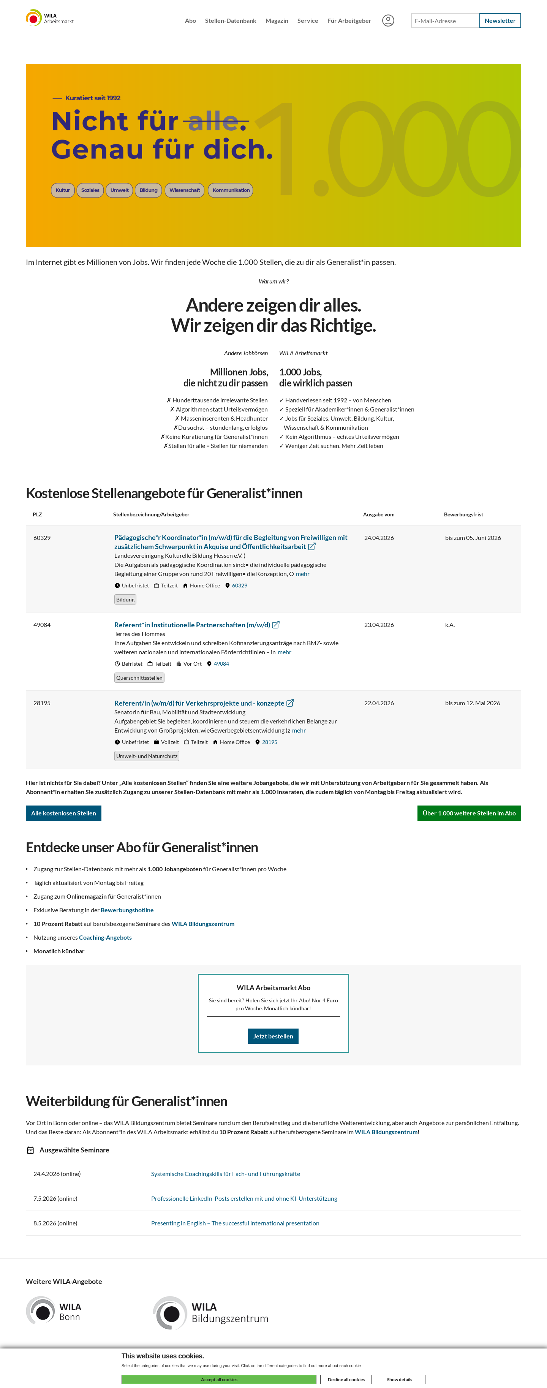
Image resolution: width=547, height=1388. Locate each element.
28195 (269, 742)
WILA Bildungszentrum (203, 923)
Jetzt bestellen (273, 1036)
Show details (399, 1379)
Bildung (125, 599)
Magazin (277, 20)
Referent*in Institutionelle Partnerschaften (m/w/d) (197, 624)
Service (307, 20)
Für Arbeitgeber (349, 20)
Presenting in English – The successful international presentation (235, 1223)
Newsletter (500, 20)
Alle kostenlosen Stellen (63, 813)
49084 (221, 663)
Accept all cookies (219, 1379)
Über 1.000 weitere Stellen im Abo (469, 813)
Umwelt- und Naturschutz (146, 756)
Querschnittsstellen (139, 677)
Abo (190, 20)
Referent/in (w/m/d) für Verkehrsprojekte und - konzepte (204, 703)
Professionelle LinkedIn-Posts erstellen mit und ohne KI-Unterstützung (244, 1198)
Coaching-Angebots (105, 937)
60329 (239, 585)
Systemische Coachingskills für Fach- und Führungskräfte (225, 1173)
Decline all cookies (346, 1379)
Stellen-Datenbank (230, 20)
